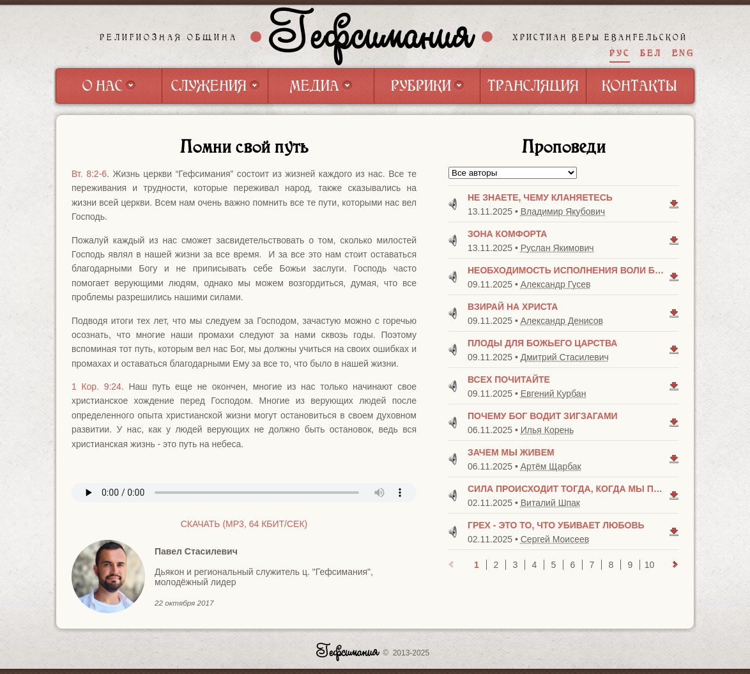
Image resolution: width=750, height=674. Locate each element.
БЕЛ (651, 53)
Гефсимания (372, 36)
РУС (619, 53)
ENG (683, 53)
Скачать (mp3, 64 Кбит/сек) (244, 524)
